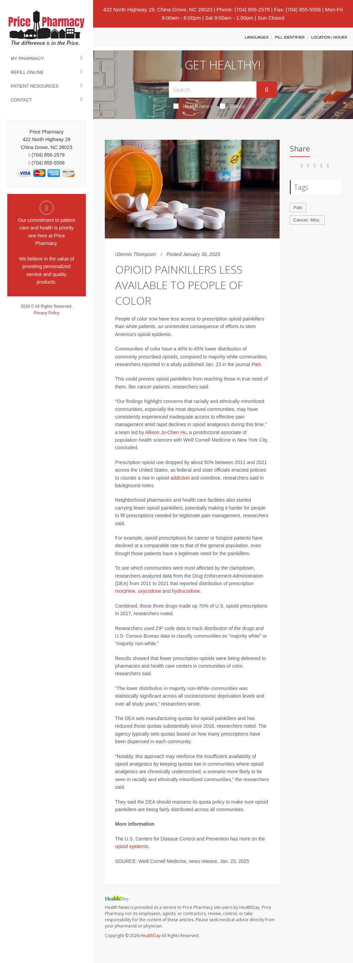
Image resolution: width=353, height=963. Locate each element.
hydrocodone (186, 591)
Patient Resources (35, 86)
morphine (125, 591)
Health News (192, 105)
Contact (21, 99)
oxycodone (149, 591)
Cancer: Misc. (307, 220)
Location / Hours (329, 37)
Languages (256, 37)
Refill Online (27, 72)
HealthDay (150, 936)
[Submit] (266, 89)
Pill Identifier (289, 37)
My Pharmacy (27, 58)
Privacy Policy (47, 313)
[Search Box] (212, 89)
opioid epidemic (132, 846)
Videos (232, 105)
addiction (180, 478)
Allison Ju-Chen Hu (165, 432)
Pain (256, 364)
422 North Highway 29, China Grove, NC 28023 (157, 9)
